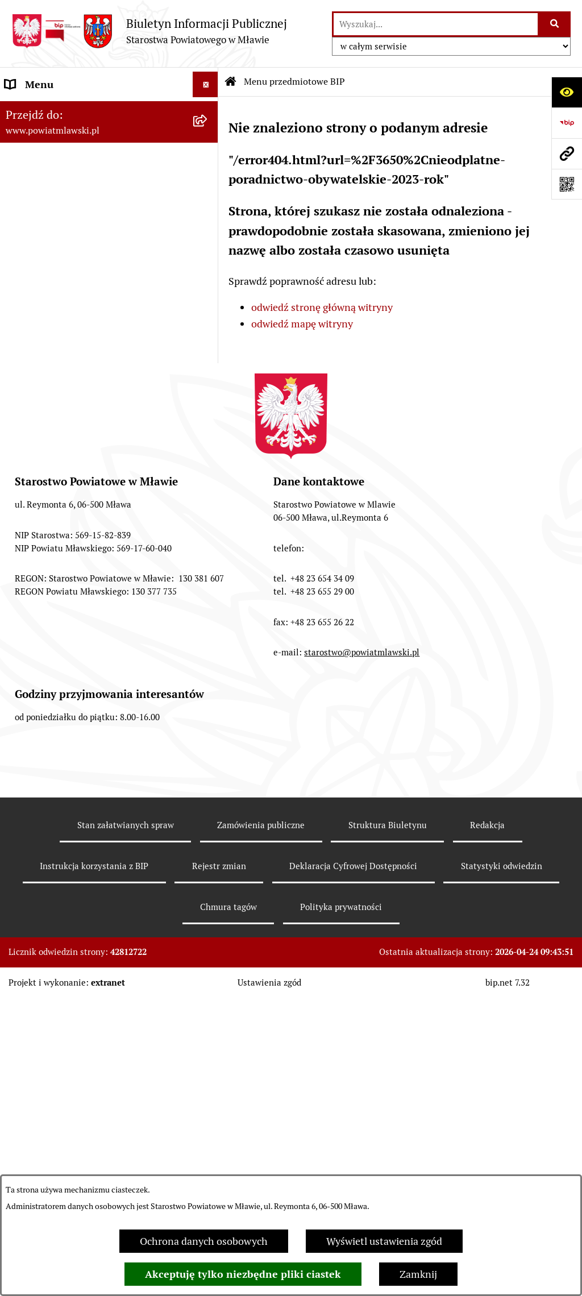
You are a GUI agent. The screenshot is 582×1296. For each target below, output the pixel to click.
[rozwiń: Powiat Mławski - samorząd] (208, 289)
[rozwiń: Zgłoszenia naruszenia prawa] (208, 960)
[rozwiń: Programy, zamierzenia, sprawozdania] (208, 208)
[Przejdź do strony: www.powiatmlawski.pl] (566, 153)
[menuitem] (109, 143)
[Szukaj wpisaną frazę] (555, 24)
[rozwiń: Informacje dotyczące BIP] (208, 1026)
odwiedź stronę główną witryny (322, 307)
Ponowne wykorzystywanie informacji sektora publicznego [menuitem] (91, 1173)
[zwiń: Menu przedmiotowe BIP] (208, 110)
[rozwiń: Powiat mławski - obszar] (208, 256)
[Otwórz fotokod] (566, 184)
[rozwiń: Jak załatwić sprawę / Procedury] (208, 861)
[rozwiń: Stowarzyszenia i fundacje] (208, 470)
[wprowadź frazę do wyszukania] (435, 24)
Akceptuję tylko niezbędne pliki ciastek (243, 1274)
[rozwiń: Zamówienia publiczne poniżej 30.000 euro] (208, 698)
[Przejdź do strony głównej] (149, 31)
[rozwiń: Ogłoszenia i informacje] (208, 746)
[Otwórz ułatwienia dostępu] (566, 92)
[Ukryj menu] (205, 84)
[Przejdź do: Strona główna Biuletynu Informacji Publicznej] (231, 82)
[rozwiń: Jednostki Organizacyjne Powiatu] (208, 404)
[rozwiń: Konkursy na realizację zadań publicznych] (208, 779)
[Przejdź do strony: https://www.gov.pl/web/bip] (566, 122)
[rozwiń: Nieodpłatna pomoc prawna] (208, 927)
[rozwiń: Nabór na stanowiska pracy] (208, 828)
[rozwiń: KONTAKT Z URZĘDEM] (208, 1058)
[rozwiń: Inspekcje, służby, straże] (208, 437)
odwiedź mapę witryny (302, 323)
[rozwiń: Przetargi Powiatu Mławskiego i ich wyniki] (208, 601)
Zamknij (418, 1274)
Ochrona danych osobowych (204, 1241)
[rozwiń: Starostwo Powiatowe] (208, 322)
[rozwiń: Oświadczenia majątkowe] (208, 503)
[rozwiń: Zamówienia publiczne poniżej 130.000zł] (208, 650)
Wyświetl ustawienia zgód (384, 1241)
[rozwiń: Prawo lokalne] (208, 175)
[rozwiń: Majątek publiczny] (208, 569)
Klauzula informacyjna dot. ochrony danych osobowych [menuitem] (86, 1132)
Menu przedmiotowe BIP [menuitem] (61, 110)
